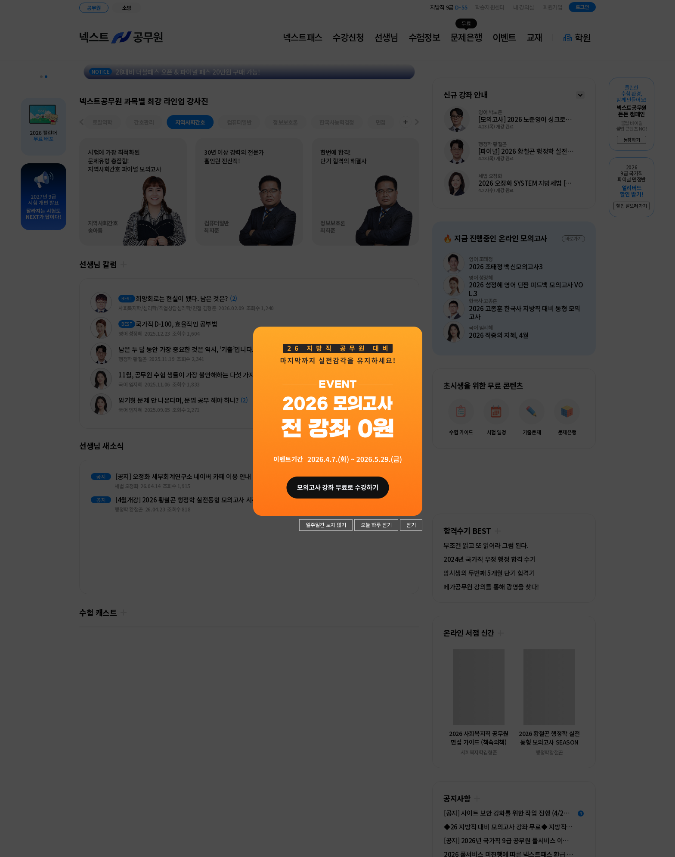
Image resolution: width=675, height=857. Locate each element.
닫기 (411, 524)
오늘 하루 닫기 (376, 524)
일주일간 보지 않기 (326, 524)
